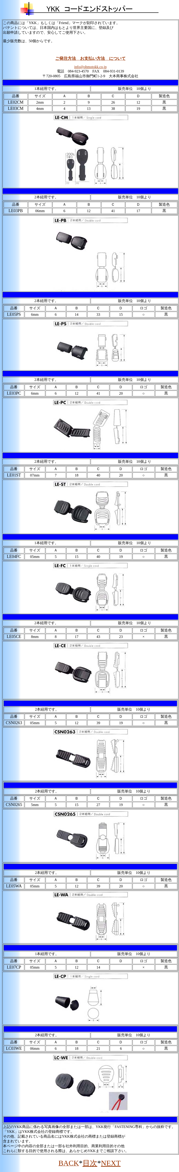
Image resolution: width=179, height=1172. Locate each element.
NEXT (111, 1163)
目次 (90, 1163)
